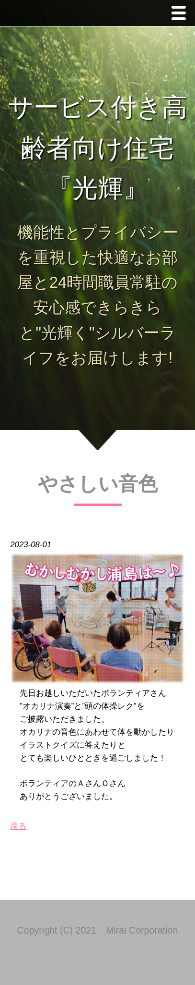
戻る (18, 826)
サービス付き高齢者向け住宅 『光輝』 (97, 147)
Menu (181, 14)
